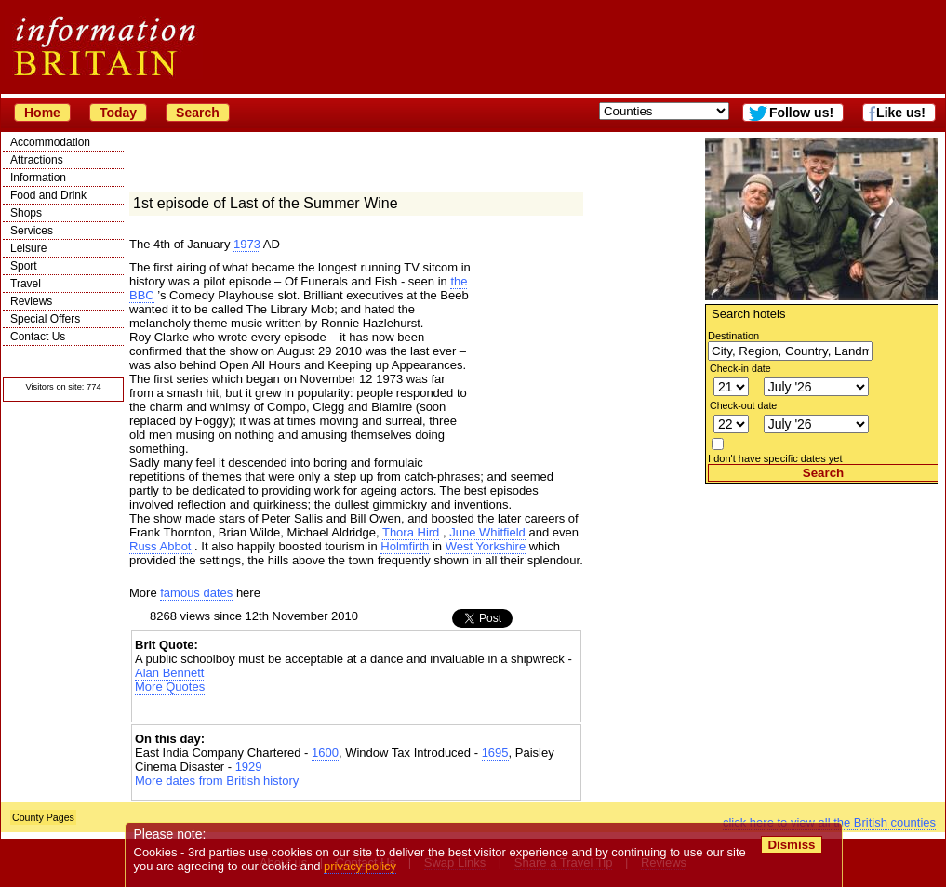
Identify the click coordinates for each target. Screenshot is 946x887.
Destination (733, 335)
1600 (325, 753)
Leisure (28, 248)
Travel (25, 283)
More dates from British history (217, 781)
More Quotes (170, 687)
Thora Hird (410, 532)
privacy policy (360, 866)
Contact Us (37, 336)
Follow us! (801, 112)
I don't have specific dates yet (775, 458)
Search (198, 112)
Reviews (31, 301)
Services (31, 230)
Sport (23, 265)
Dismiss (791, 845)
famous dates (196, 593)
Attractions (36, 159)
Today (118, 112)
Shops (26, 212)
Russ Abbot (160, 546)
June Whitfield (487, 532)
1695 (495, 753)
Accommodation (50, 142)
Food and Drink (48, 195)
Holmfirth (404, 546)
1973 (246, 244)
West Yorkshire (486, 546)
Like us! (901, 112)
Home (42, 112)
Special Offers (45, 318)
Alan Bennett (169, 673)
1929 (248, 767)
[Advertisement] (821, 600)
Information (38, 177)
